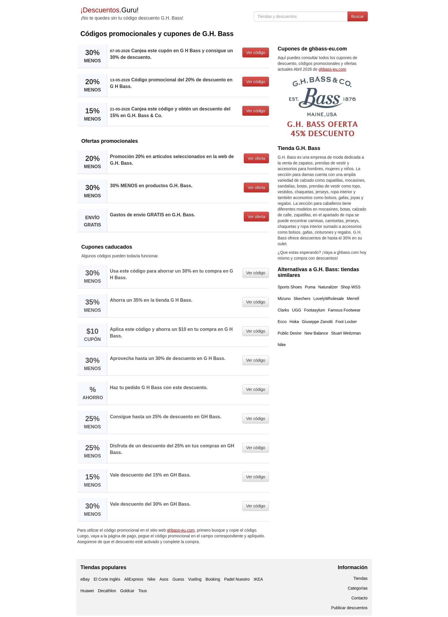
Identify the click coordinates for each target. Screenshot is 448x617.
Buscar (357, 16)
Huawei (87, 590)
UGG (296, 310)
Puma (310, 287)
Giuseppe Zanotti (317, 321)
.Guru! (110, 10)
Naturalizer (328, 287)
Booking (212, 579)
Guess (178, 579)
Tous (142, 590)
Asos (163, 579)
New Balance (316, 333)
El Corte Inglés (107, 579)
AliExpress (133, 579)
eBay (85, 579)
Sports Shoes (290, 287)
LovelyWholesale (328, 298)
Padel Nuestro (237, 579)
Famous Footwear (344, 310)
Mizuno (284, 298)
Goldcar (127, 590)
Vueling (194, 579)
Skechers (301, 298)
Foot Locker (346, 321)
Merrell (353, 298)
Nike (282, 344)
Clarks (283, 310)
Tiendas (360, 578)
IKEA (258, 579)
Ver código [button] (255, 52)
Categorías (357, 588)
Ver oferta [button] (256, 158)
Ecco (282, 321)
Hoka (294, 321)
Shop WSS (350, 287)
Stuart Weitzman (346, 333)
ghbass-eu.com (181, 530)
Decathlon (107, 590)
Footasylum (314, 310)
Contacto (359, 598)
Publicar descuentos (349, 607)
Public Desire (289, 333)
